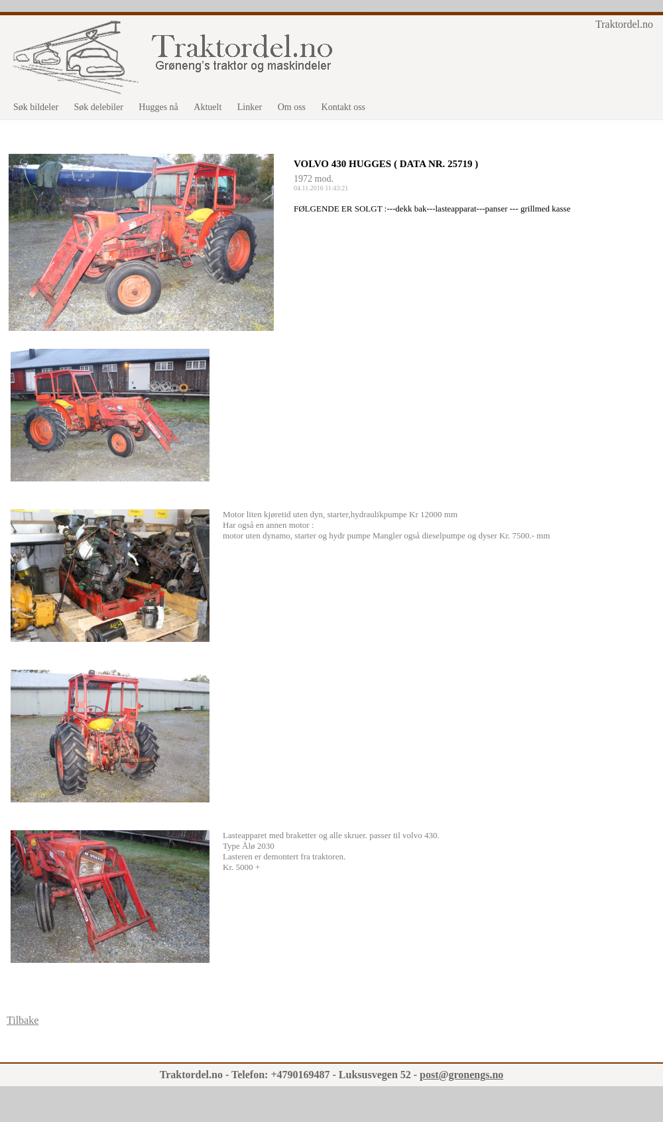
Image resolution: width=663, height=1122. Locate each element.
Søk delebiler (98, 107)
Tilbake (22, 1020)
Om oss (292, 107)
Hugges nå (158, 107)
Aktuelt (207, 107)
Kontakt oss (344, 107)
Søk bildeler (35, 107)
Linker (249, 107)
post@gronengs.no (461, 1074)
